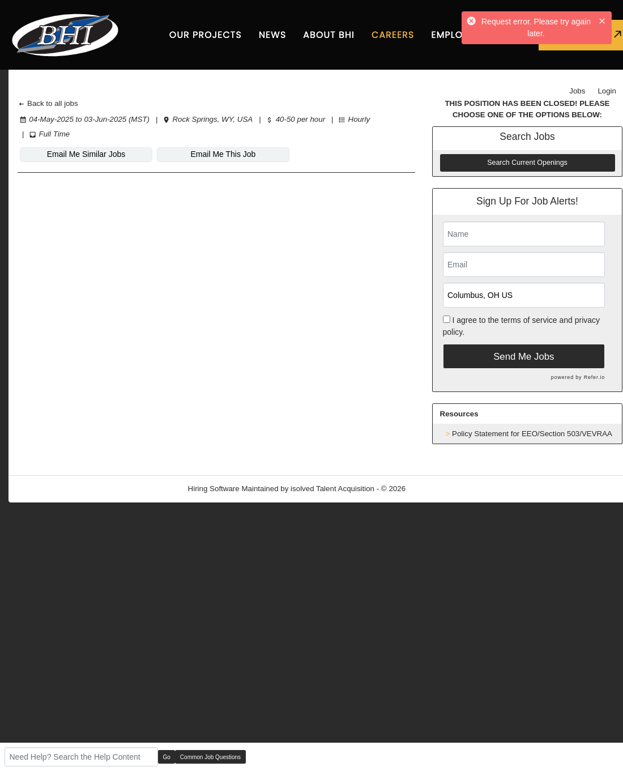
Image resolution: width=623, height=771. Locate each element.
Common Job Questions (210, 757)
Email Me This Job (223, 154)
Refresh (439, 488)
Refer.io (594, 377)
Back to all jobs (48, 103)
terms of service (529, 320)
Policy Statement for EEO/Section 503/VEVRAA (532, 433)
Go (166, 757)
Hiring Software (214, 488)
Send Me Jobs (523, 356)
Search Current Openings (527, 163)
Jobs (577, 91)
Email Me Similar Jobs (86, 154)
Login (607, 91)
